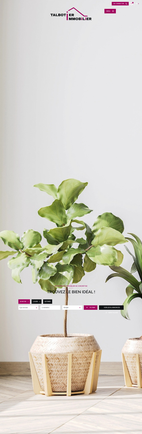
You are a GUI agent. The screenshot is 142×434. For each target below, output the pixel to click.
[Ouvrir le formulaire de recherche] (90, 307)
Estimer (48, 301)
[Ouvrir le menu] (110, 11)
